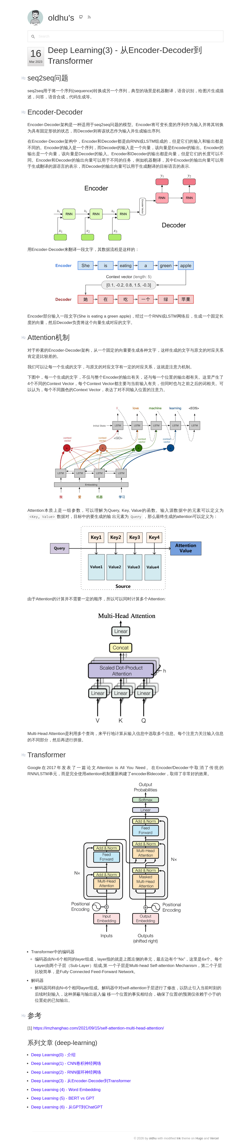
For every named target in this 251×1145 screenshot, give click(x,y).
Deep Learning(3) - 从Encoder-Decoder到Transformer (81, 1081)
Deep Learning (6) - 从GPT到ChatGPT (67, 1107)
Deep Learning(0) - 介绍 (53, 1055)
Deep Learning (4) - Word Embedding (65, 1089)
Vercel (214, 1138)
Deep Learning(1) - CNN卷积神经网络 (66, 1063)
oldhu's (61, 17)
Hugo (199, 1138)
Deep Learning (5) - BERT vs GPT (62, 1098)
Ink (178, 1138)
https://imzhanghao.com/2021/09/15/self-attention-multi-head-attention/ (98, 1028)
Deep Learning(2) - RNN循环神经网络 (66, 1072)
